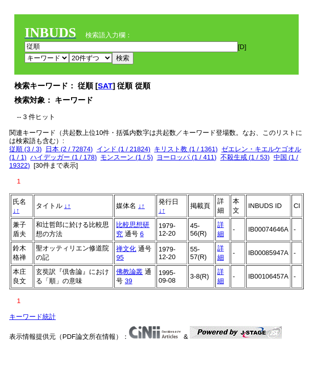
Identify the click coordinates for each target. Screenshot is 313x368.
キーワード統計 (32, 316)
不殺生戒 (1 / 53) (245, 157)
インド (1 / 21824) (124, 149)
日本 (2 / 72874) (69, 149)
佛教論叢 (129, 271)
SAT (105, 85)
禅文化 (126, 248)
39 (128, 281)
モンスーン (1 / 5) (126, 157)
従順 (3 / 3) (25, 149)
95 (119, 257)
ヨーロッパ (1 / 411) (186, 157)
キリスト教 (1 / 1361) (185, 149)
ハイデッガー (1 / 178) (63, 157)
